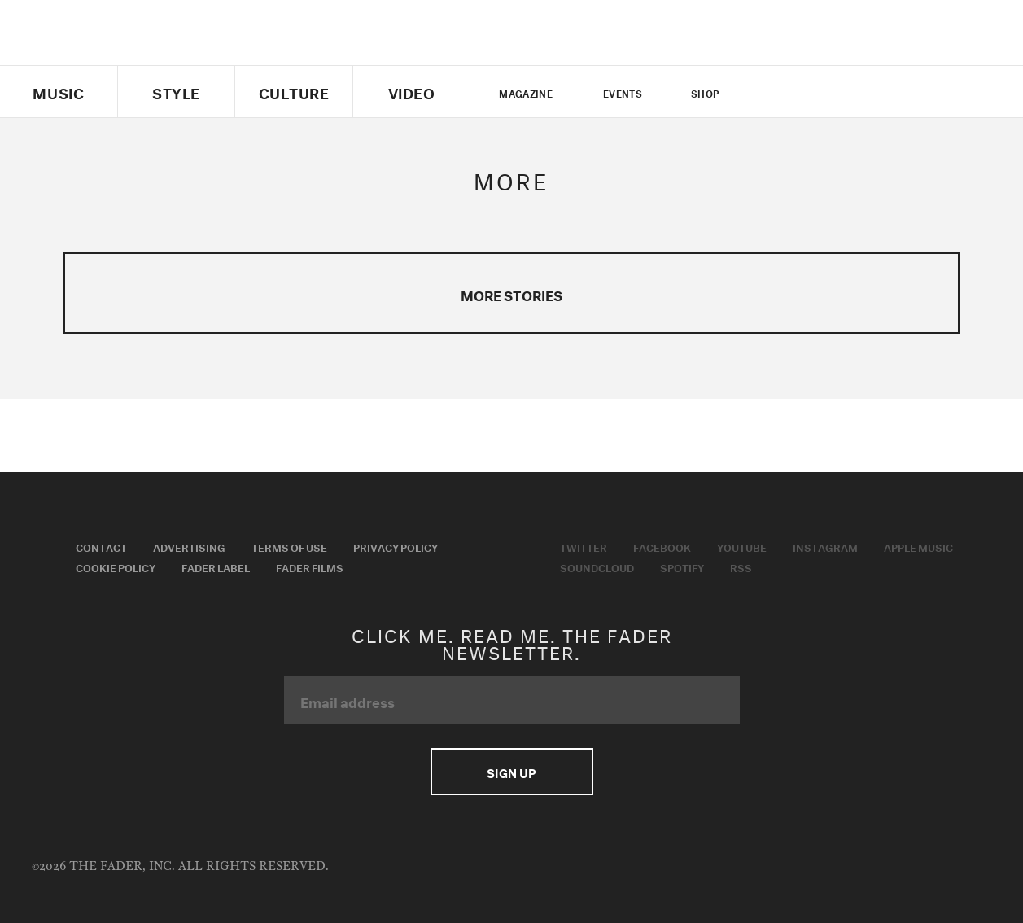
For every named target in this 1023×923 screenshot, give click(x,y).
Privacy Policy (395, 546)
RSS (741, 566)
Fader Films (309, 566)
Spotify (682, 566)
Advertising (189, 546)
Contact (101, 546)
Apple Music (918, 546)
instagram (855, 91)
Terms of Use (289, 546)
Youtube (742, 546)
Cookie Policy (115, 566)
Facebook (662, 546)
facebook (799, 91)
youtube (827, 91)
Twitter (771, 91)
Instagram (825, 546)
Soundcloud (597, 566)
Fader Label (215, 566)
